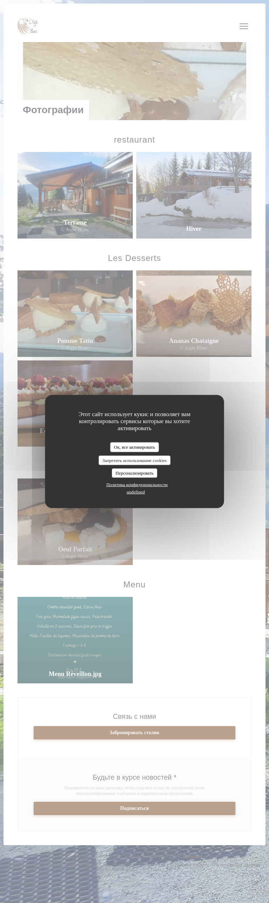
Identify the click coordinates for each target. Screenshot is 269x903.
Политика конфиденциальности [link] (136, 484)
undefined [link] (136, 491)
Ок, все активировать (134, 447)
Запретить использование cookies (134, 460)
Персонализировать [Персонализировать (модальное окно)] (134, 473)
